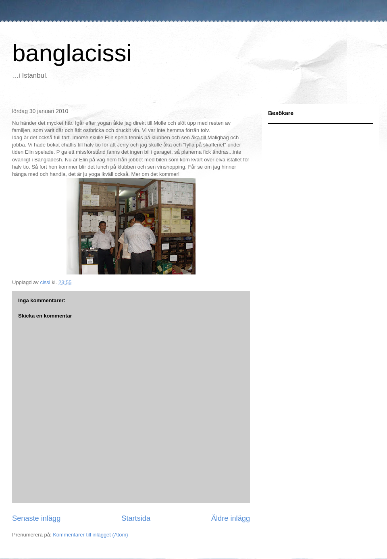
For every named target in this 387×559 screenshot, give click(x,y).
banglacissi (72, 52)
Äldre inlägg (230, 518)
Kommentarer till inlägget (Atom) (90, 535)
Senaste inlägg (36, 518)
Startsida (135, 518)
